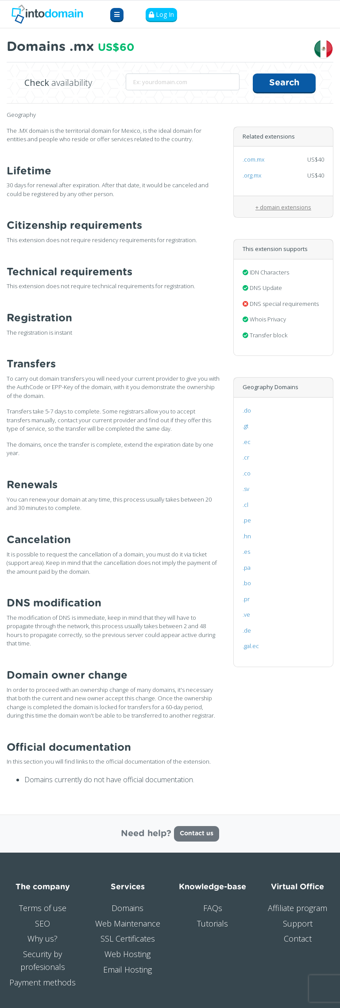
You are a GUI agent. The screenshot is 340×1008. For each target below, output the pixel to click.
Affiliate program (297, 908)
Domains (127, 908)
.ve (246, 614)
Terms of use (42, 908)
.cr (246, 457)
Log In (161, 14)
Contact (298, 938)
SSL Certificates (127, 938)
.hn (247, 536)
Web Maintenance (127, 923)
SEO (42, 923)
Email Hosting (127, 969)
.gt (245, 426)
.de (247, 630)
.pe (247, 520)
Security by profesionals (42, 960)
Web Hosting (127, 954)
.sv (246, 489)
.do (247, 410)
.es (246, 552)
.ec (247, 442)
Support (298, 923)
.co (247, 473)
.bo (247, 583)
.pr (246, 599)
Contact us (196, 833)
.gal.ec (251, 646)
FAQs (212, 908)
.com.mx (253, 159)
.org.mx (252, 175)
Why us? (42, 938)
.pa (247, 568)
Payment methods (42, 982)
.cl (245, 505)
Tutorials (212, 923)
